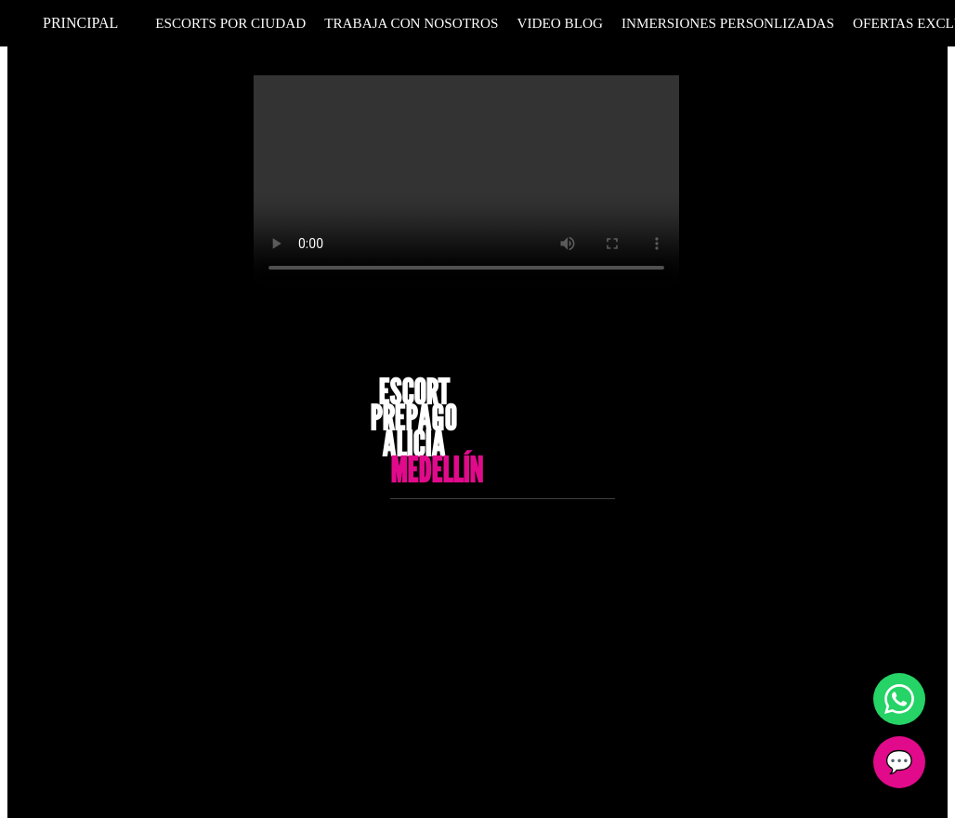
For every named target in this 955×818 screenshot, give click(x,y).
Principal (80, 23)
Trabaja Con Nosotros (411, 23)
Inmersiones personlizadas (727, 23)
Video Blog (560, 23)
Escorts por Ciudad (230, 23)
